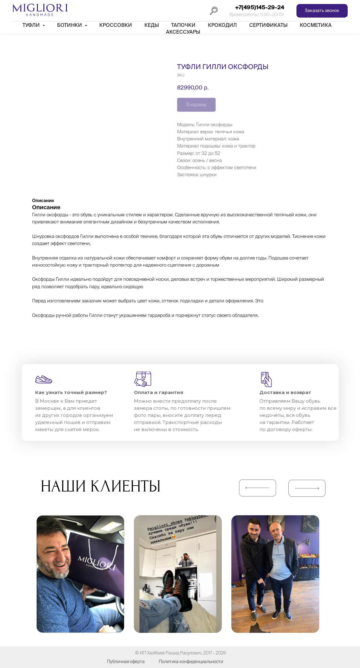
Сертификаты (268, 25)
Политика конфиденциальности (191, 661)
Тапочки (183, 25)
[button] (322, 11)
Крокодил (222, 25)
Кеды (151, 25)
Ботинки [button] (70, 25)
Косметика (316, 25)
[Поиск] (213, 10)
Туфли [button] (32, 25)
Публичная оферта (126, 661)
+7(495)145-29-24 (259, 7)
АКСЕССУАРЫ (183, 32)
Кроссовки (115, 25)
